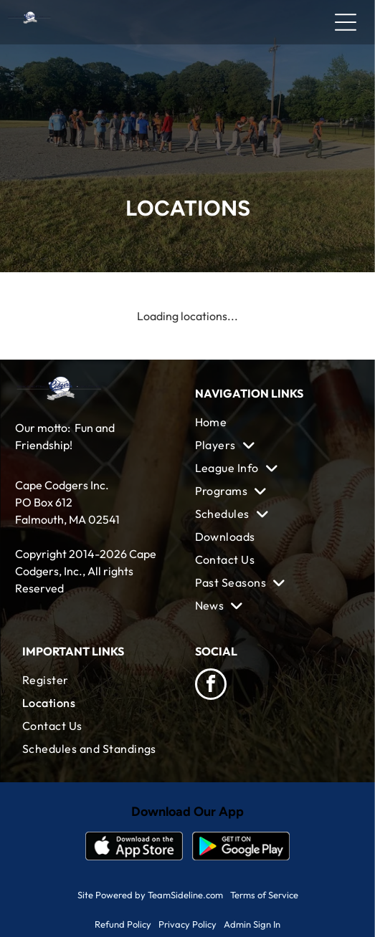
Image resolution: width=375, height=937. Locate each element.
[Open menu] (345, 22)
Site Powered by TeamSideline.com (150, 894)
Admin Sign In (252, 924)
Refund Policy (123, 924)
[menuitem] (274, 421)
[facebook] (211, 685)
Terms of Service (264, 894)
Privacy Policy (187, 924)
